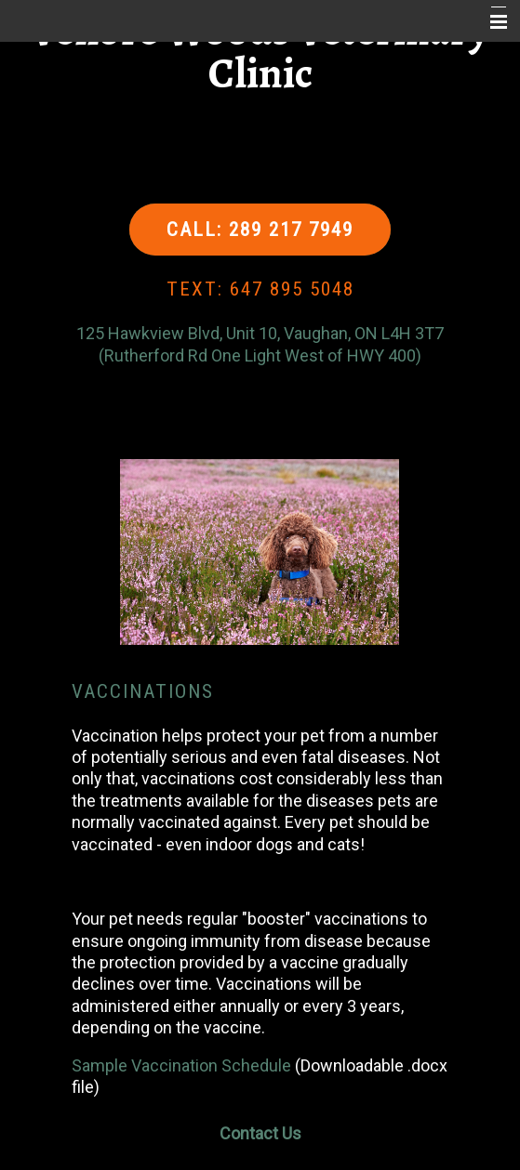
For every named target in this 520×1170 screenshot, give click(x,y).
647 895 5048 (292, 289)
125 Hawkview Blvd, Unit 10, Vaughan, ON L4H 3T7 (260, 333)
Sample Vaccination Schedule (181, 1065)
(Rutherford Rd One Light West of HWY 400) (260, 355)
